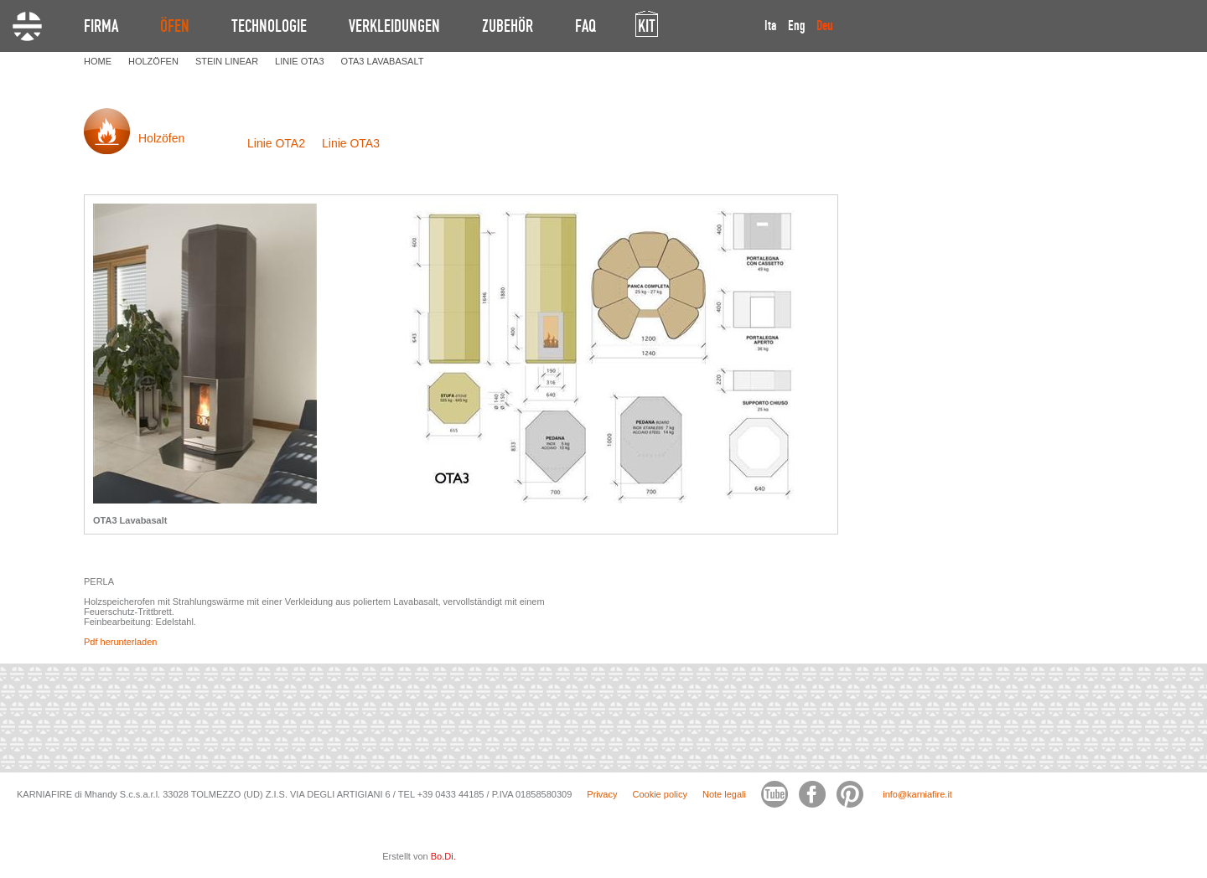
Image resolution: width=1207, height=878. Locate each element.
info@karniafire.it (917, 794)
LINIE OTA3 (299, 61)
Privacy (602, 794)
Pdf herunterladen (120, 642)
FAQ (585, 26)
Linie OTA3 (351, 143)
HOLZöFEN (153, 61)
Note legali (724, 794)
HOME (97, 61)
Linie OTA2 (276, 143)
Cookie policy (659, 794)
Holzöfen (161, 138)
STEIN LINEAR (226, 61)
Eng (797, 26)
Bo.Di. (443, 856)
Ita (770, 26)
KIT (646, 26)
